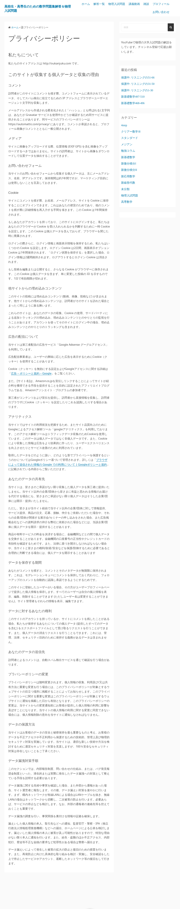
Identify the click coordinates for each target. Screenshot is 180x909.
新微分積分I (128, 163)
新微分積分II (129, 169)
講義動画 (154, 3)
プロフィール (140, 12)
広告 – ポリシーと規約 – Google (31, 373)
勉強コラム (128, 150)
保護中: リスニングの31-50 (138, 83)
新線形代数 (128, 182)
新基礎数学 (128, 157)
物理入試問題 (137, 3)
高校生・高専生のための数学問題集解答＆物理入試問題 (42, 8)
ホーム (106, 3)
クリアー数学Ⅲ (131, 131)
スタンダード (129, 137)
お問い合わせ (161, 12)
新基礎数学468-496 (132, 103)
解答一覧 (119, 3)
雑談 (166, 3)
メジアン (126, 144)
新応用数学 (128, 176)
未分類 (125, 189)
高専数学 (126, 201)
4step (124, 125)
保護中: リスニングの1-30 (137, 90)
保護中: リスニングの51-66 (138, 77)
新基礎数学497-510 (132, 96)
